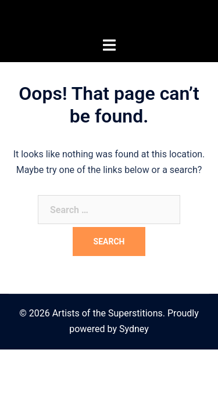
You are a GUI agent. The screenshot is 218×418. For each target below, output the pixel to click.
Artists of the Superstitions (109, 19)
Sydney (134, 328)
